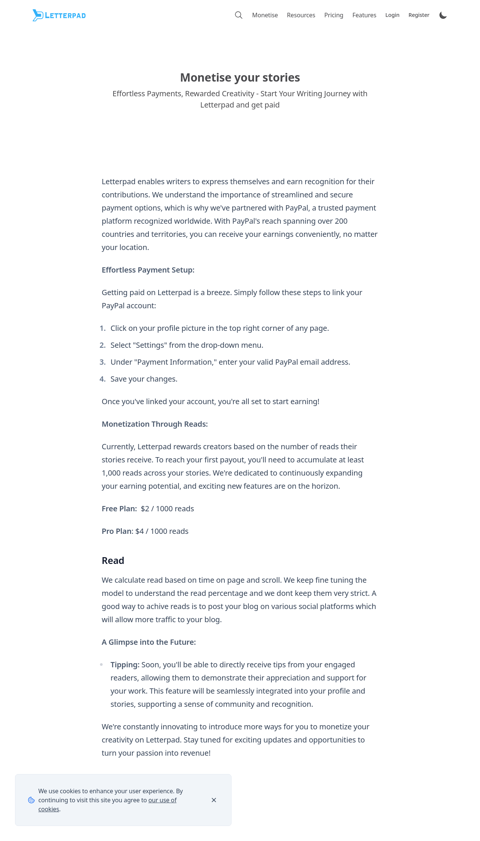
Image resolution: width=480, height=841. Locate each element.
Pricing (334, 15)
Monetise (265, 15)
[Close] (214, 800)
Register (419, 14)
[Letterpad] (60, 15)
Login (392, 14)
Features (365, 15)
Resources (301, 15)
